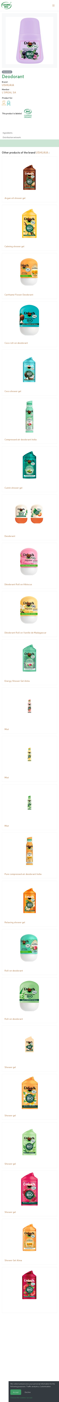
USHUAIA (42, 152)
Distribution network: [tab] (12, 137)
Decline (28, 1392)
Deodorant (7, 72)
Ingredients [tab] (7, 132)
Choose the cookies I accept (21, 1397)
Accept (16, 1392)
